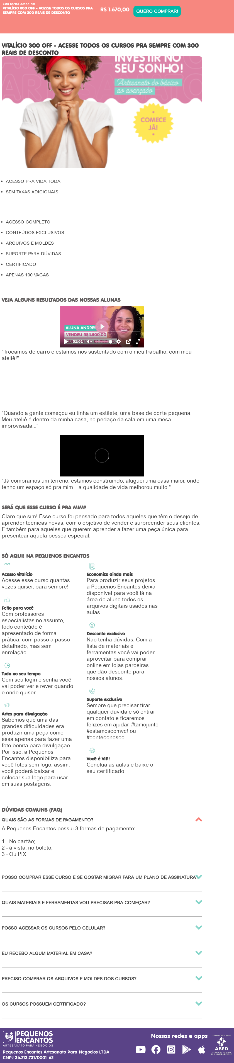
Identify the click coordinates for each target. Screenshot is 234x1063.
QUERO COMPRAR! (157, 11)
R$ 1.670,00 (115, 9)
